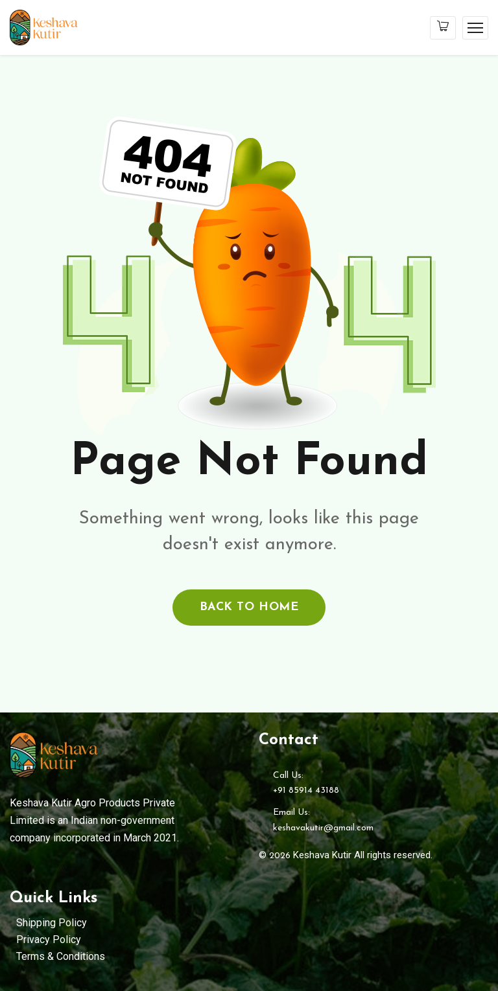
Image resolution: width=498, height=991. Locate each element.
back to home (249, 607)
